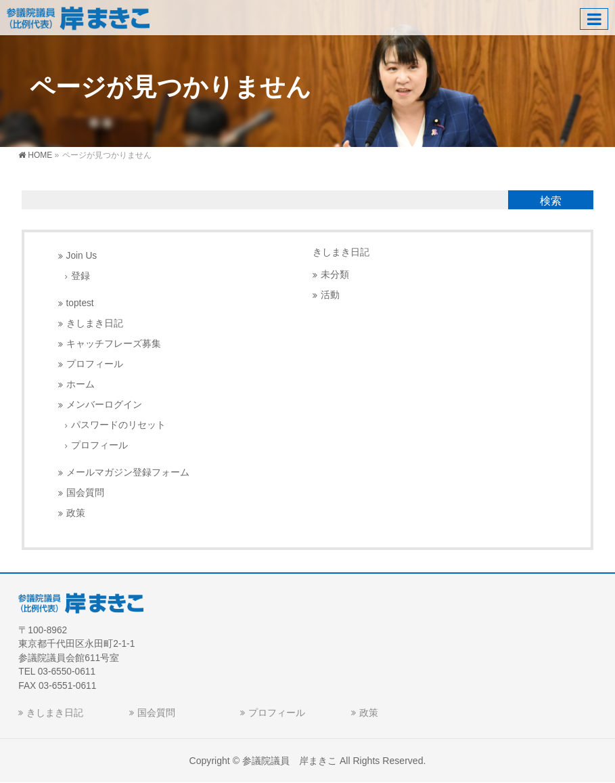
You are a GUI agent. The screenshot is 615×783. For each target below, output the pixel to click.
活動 (330, 295)
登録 (80, 276)
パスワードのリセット (118, 425)
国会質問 (85, 493)
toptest (80, 303)
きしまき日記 (94, 323)
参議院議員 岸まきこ (289, 760)
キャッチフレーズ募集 (113, 344)
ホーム (80, 384)
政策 (75, 513)
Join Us (81, 256)
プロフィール (94, 364)
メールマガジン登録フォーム (127, 472)
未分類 (335, 275)
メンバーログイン (104, 405)
